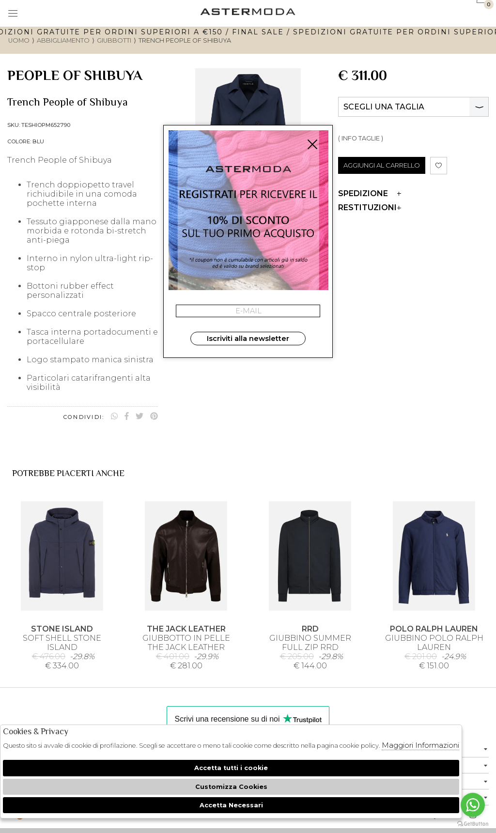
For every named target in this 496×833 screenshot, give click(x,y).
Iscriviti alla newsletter (248, 338)
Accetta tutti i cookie (231, 767)
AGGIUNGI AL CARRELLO (381, 165)
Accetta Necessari (231, 805)
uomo (19, 40)
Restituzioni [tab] (369, 207)
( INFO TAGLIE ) (360, 138)
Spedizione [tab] (369, 193)
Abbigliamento (63, 40)
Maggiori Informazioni (420, 745)
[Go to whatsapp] (473, 805)
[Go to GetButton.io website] (472, 823)
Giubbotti (114, 40)
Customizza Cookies (231, 786)
